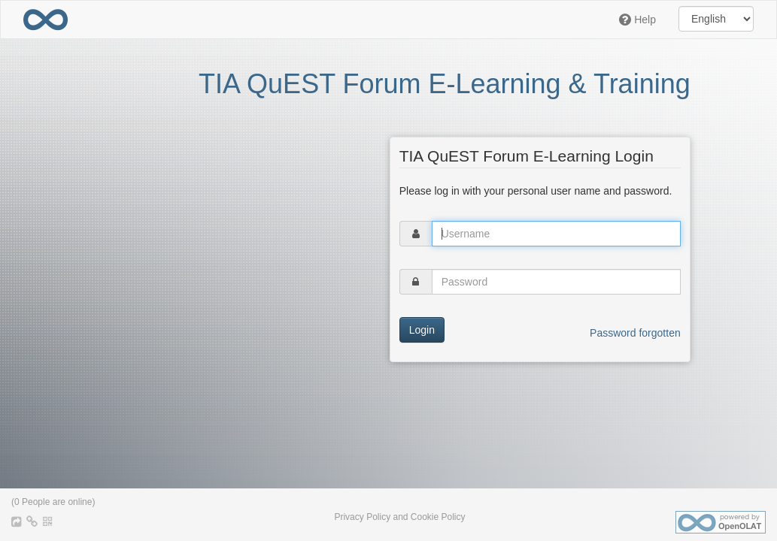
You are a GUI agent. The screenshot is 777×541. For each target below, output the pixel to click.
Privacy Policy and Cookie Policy (399, 517)
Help (637, 20)
